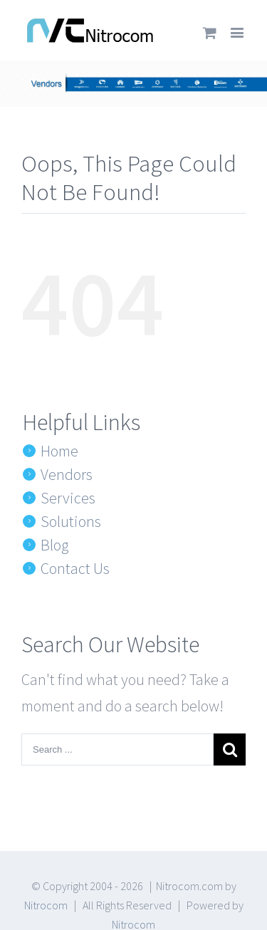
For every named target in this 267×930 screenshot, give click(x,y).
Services (68, 498)
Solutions (71, 521)
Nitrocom (46, 905)
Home (59, 451)
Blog (54, 545)
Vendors (67, 474)
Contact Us (75, 568)
